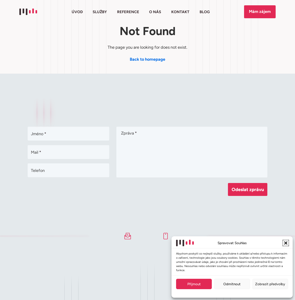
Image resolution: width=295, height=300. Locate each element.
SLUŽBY (100, 11)
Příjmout (194, 284)
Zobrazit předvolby (270, 284)
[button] (285, 243)
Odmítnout (232, 284)
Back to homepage (147, 59)
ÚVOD (77, 11)
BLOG (204, 11)
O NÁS (155, 11)
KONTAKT (180, 11)
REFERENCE (128, 11)
